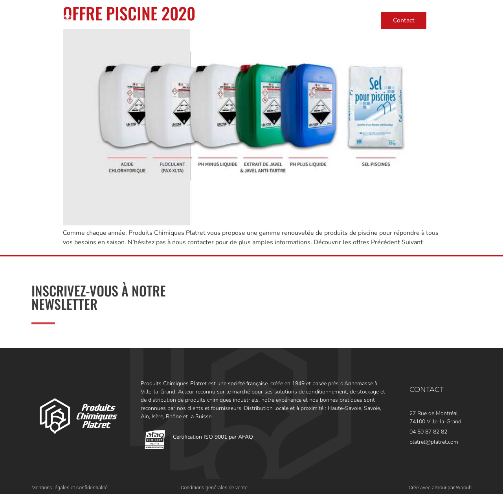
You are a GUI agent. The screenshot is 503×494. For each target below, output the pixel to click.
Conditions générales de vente (214, 487)
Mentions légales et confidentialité (69, 487)
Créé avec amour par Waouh (440, 487)
